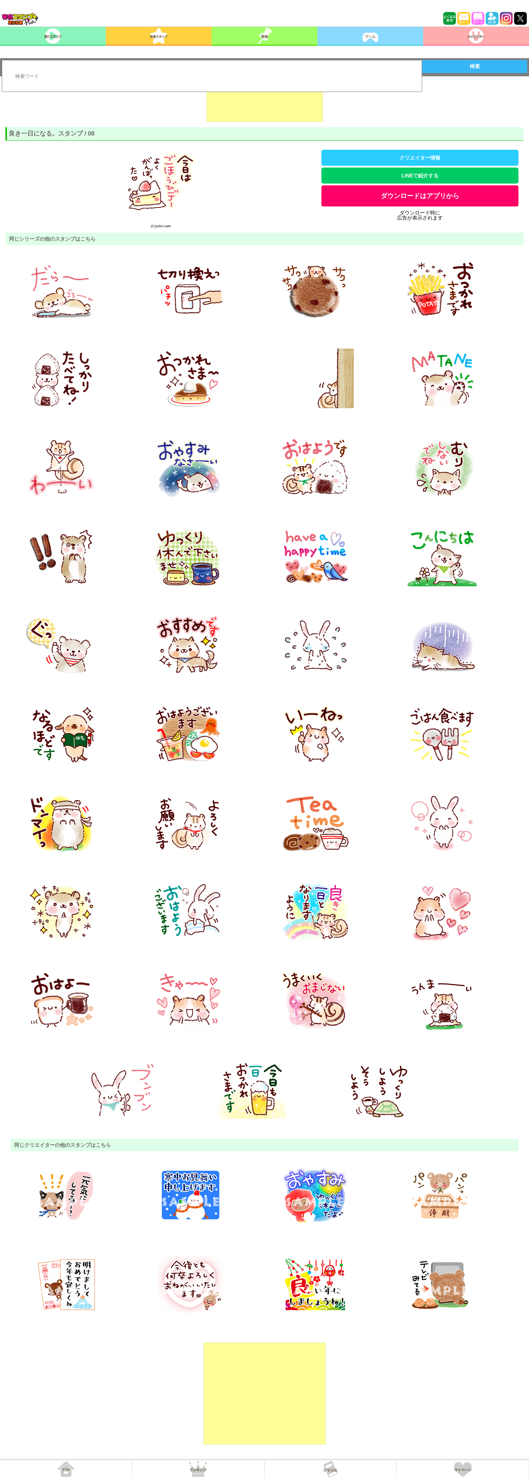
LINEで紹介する (419, 175)
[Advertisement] (265, 103)
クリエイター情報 (420, 158)
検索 (475, 66)
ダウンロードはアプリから (420, 196)
